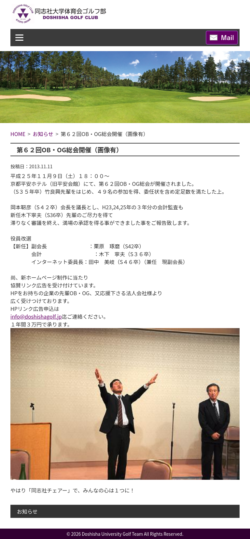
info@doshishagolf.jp (36, 316)
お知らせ (27, 511)
